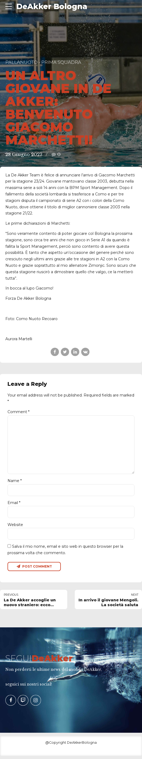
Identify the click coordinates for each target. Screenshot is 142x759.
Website (15, 526)
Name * (15, 482)
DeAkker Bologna (51, 6)
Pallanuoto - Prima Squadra (43, 62)
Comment (18, 411)
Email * (14, 504)
